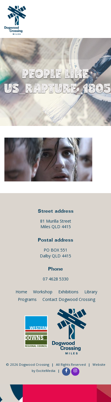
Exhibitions (68, 291)
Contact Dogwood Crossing (68, 299)
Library (90, 291)
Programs (27, 299)
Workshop (42, 291)
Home (21, 291)
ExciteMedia (45, 370)
